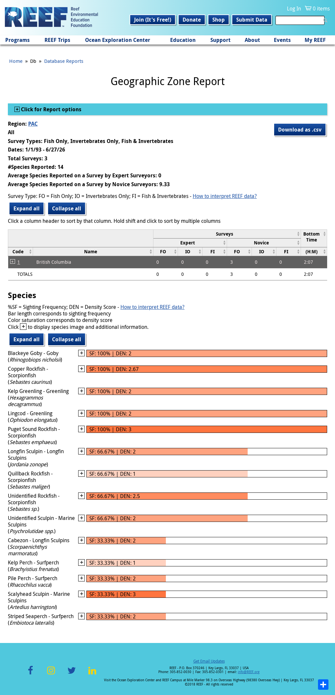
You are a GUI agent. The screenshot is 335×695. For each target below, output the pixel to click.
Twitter (71, 674)
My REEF (315, 40)
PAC (33, 123)
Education (183, 40)
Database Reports (63, 61)
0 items (321, 8)
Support (220, 40)
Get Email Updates (209, 661)
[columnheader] (227, 233)
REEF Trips (57, 40)
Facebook (30, 674)
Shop (218, 19)
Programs (17, 40)
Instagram (51, 674)
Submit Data (251, 19)
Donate (192, 19)
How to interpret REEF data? (225, 196)
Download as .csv (300, 129)
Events (282, 40)
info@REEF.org (248, 672)
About (252, 40)
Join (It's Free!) (152, 19)
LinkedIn (92, 674)
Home (16, 61)
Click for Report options (50, 109)
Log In (294, 8)
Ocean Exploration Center (117, 40)
